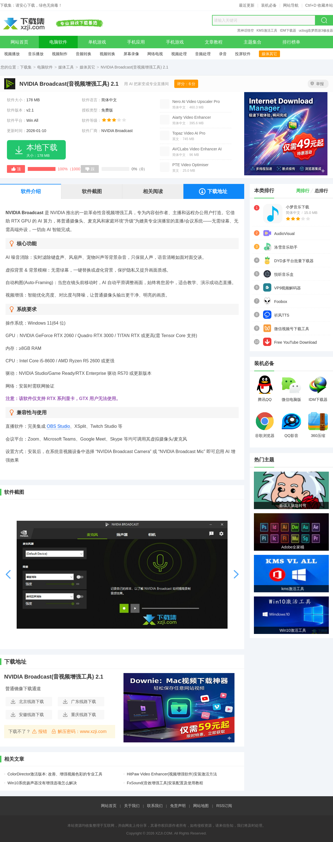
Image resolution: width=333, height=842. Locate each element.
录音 (223, 54)
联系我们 (155, 805)
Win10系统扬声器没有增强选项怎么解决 (42, 783)
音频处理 (203, 54)
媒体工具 (66, 67)
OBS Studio (58, 426)
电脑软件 (45, 67)
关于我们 (132, 805)
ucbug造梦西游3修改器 (316, 30)
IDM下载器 (288, 30)
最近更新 (246, 5)
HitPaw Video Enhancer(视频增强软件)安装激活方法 (172, 774)
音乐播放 (36, 54)
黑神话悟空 (245, 30)
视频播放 (12, 54)
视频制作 (59, 54)
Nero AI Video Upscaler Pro (196, 101)
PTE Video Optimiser (190, 165)
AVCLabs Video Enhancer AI (197, 149)
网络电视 (155, 54)
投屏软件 (243, 54)
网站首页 (109, 805)
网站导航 (291, 5)
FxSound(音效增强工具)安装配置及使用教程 (165, 783)
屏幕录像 (131, 54)
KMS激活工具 (267, 30)
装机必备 (269, 5)
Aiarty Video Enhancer (191, 117)
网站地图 (201, 805)
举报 (317, 84)
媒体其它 (269, 54)
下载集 (26, 67)
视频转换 (107, 54)
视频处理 (179, 54)
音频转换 (83, 54)
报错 (39, 731)
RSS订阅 (224, 805)
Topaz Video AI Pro (188, 133)
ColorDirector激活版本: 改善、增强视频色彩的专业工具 (54, 774)
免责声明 (178, 805)
